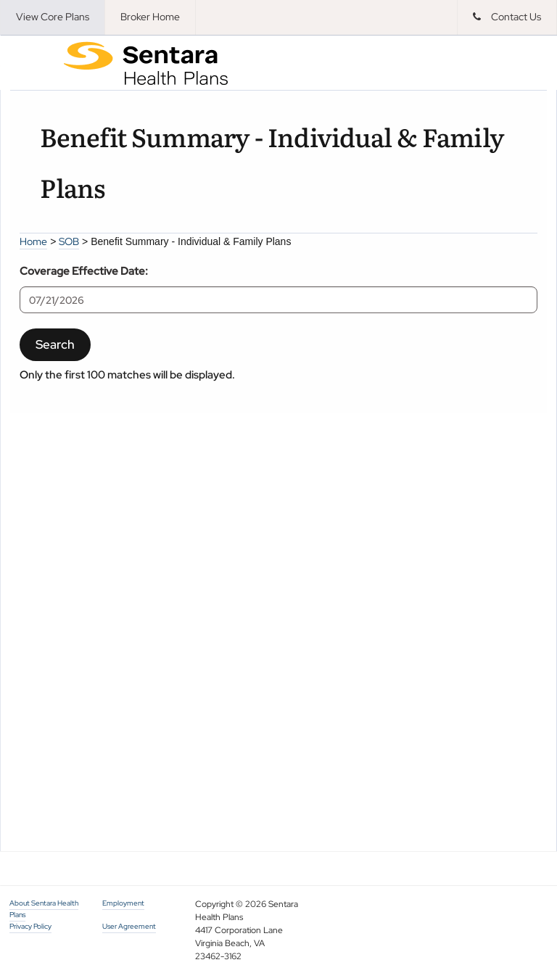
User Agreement (129, 926)
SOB (69, 241)
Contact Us (507, 16)
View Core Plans (52, 16)
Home (33, 241)
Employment (123, 903)
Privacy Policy (30, 926)
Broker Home (150, 16)
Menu (29, 62)
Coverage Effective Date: (84, 270)
